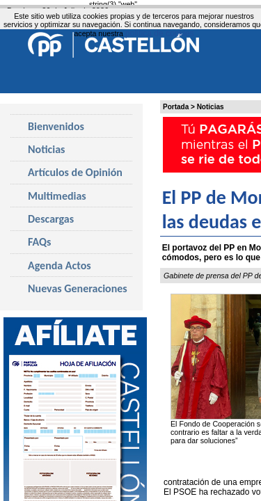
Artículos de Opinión (75, 172)
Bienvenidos (56, 126)
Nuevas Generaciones (77, 288)
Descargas (51, 218)
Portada (176, 107)
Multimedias (57, 195)
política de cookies (159, 33)
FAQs (39, 241)
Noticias (210, 107)
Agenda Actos (59, 265)
